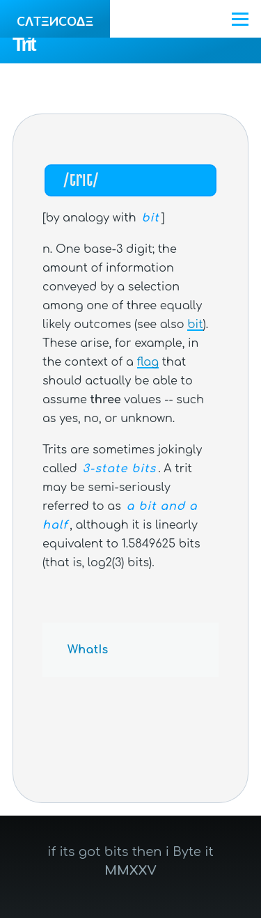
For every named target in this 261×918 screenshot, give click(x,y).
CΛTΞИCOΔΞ (55, 21)
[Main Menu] (240, 18)
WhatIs (88, 650)
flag (148, 362)
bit (195, 324)
